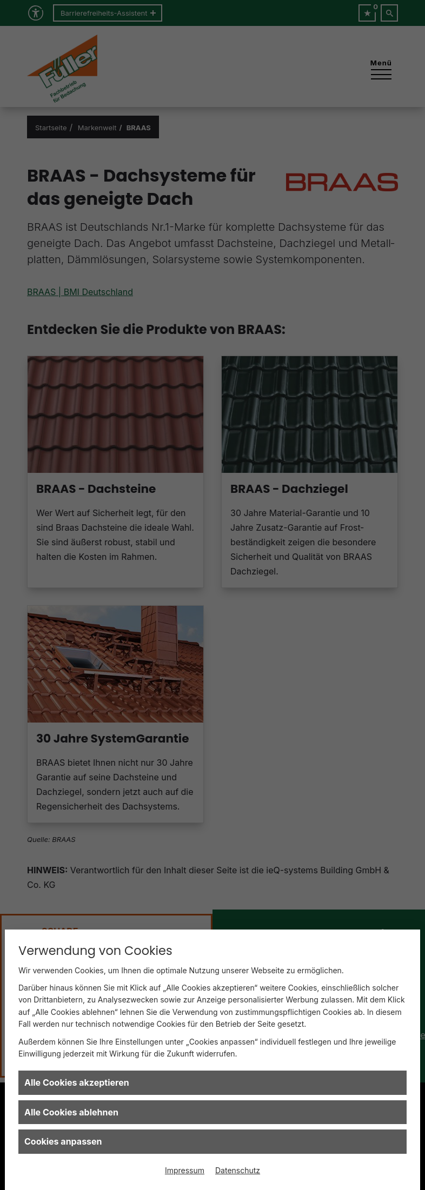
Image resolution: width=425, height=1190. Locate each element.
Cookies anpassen (63, 1141)
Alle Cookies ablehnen (71, 1112)
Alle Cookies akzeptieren (76, 1082)
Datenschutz (237, 1170)
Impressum (184, 1170)
